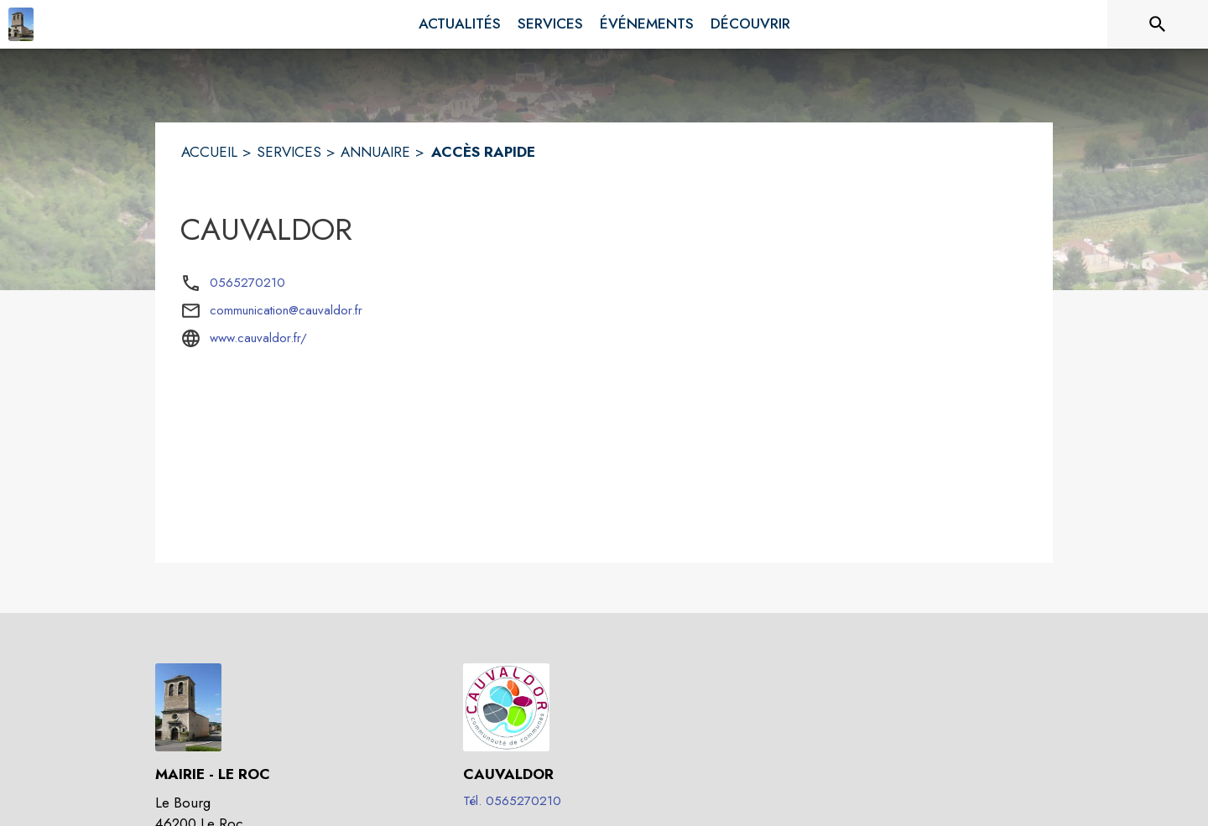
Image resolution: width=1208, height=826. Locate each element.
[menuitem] (459, 24)
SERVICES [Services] (289, 152)
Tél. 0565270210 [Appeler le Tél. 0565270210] (512, 801)
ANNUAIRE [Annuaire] (375, 152)
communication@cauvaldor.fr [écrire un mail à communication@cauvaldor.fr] (286, 310)
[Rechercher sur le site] (1158, 24)
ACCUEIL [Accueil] (209, 152)
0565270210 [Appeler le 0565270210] (247, 282)
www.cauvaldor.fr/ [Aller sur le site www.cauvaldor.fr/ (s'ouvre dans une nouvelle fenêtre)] (258, 338)
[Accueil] (21, 24)
